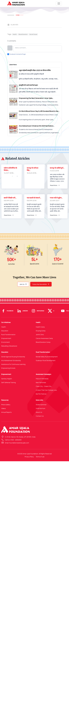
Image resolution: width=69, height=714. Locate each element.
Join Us (23, 284)
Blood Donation (23, 34)
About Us (39, 412)
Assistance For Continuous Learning (13, 364)
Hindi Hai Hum (40, 408)
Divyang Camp (40, 331)
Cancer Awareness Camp (44, 338)
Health (15, 34)
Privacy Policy (29, 457)
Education (4, 331)
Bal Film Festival (41, 394)
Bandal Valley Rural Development (47, 357)
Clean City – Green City (43, 386)
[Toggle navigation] (59, 3)
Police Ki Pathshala (42, 379)
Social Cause (33, 34)
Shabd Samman (41, 405)
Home (17, 15)
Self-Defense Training (8, 382)
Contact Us (40, 416)
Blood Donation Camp (43, 342)
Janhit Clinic (40, 335)
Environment (5, 342)
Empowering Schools (8, 368)
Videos (3, 408)
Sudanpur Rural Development (45, 360)
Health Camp (40, 327)
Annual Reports (6, 412)
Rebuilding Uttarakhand (9, 346)
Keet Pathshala (41, 382)
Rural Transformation (8, 335)
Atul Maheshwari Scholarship (11, 360)
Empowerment (6, 338)
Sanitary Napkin (6, 379)
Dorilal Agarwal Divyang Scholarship (13, 357)
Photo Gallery (5, 405)
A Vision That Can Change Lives (46, 390)
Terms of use (40, 457)
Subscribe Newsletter (40, 284)
